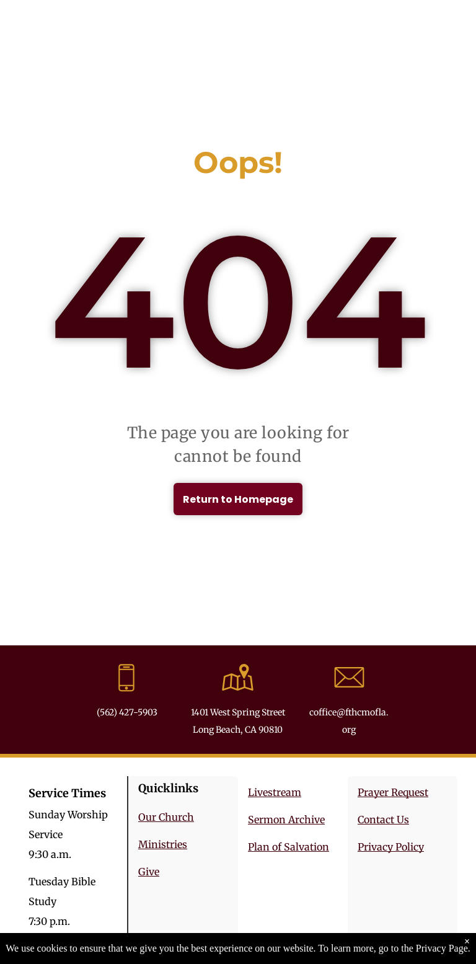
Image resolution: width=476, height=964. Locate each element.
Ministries (162, 844)
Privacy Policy (391, 847)
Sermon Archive (286, 819)
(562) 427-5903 (127, 712)
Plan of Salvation (288, 847)
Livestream (274, 792)
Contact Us (383, 819)
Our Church (166, 817)
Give (148, 871)
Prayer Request (393, 792)
